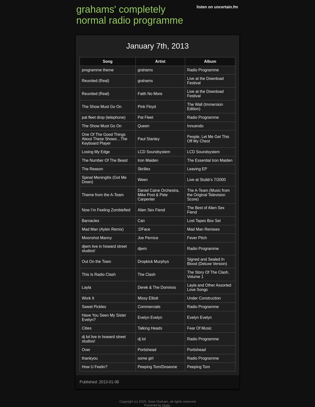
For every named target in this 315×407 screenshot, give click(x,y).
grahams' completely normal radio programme (129, 15)
